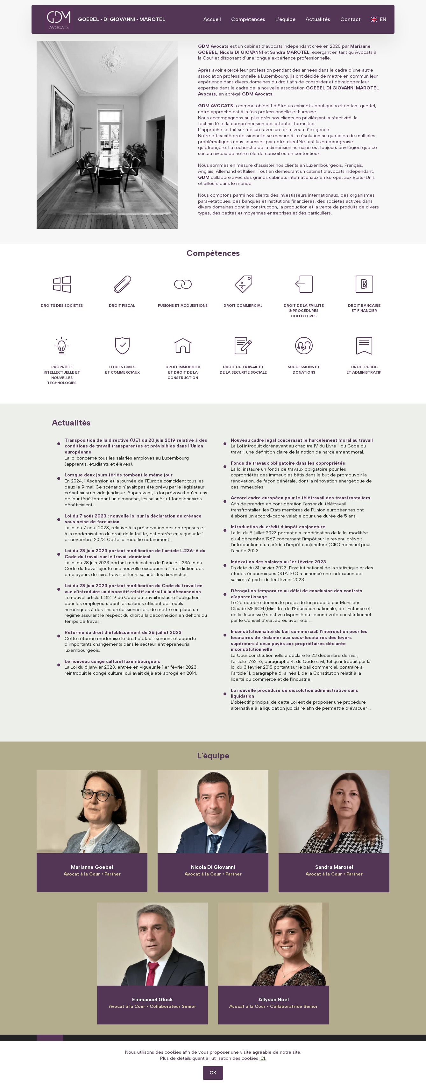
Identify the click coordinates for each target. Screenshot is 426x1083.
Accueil (212, 19)
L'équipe (285, 19)
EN (378, 19)
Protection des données (337, 1048)
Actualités (318, 19)
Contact (350, 19)
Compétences (248, 19)
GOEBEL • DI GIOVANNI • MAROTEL (128, 19)
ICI (262, 1069)
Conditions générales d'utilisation (256, 1048)
